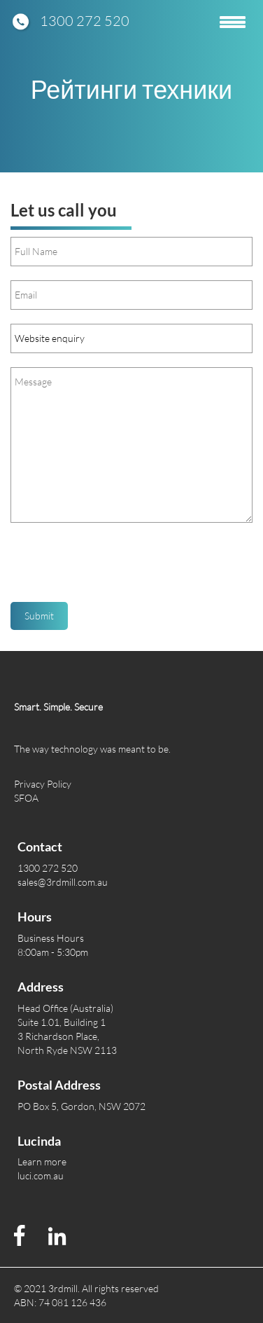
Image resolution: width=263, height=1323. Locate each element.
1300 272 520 (84, 20)
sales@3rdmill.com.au (62, 882)
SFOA (26, 798)
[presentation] (116, 567)
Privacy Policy (42, 784)
